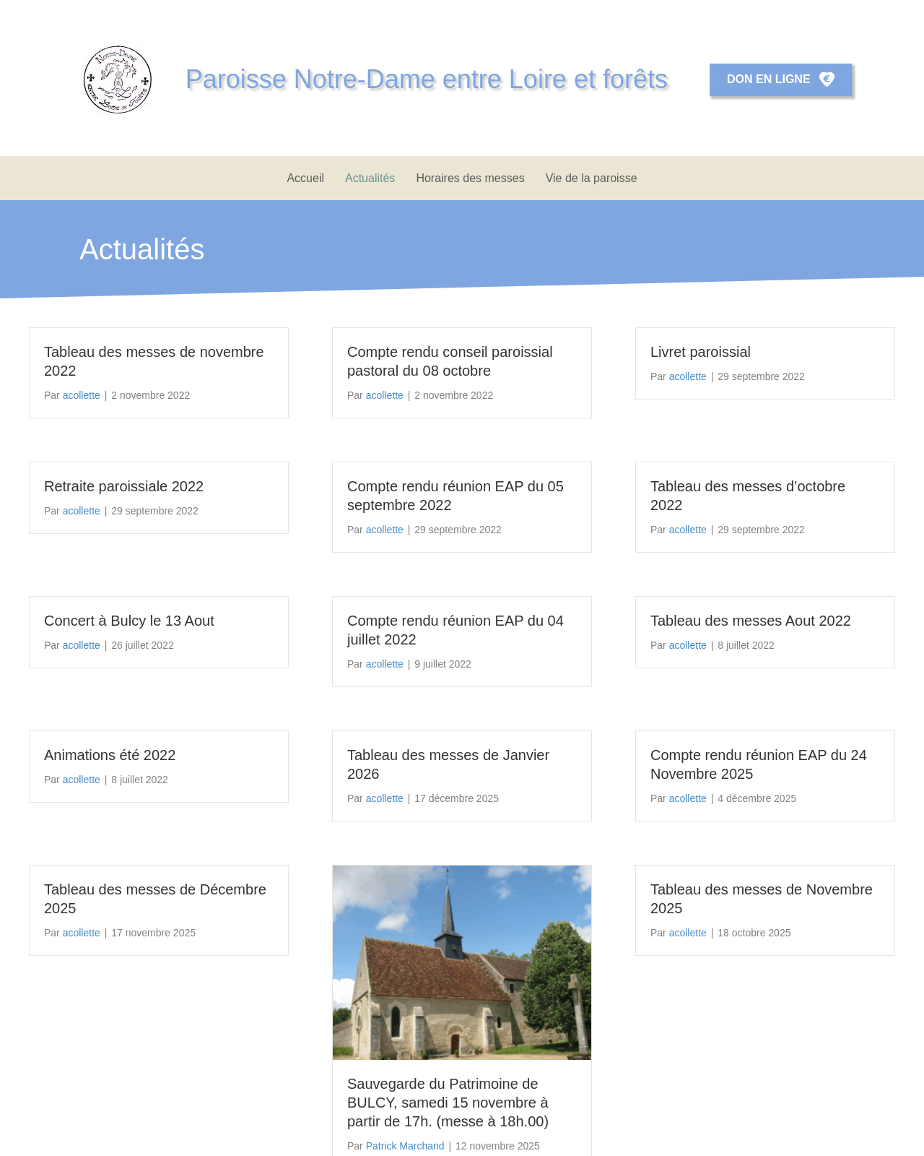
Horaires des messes (470, 178)
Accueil (305, 178)
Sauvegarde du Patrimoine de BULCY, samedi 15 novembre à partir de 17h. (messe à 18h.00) (448, 1102)
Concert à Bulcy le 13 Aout (129, 621)
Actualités (370, 178)
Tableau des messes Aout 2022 (750, 621)
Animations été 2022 (109, 755)
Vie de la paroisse (591, 178)
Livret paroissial (700, 352)
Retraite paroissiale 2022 (124, 486)
